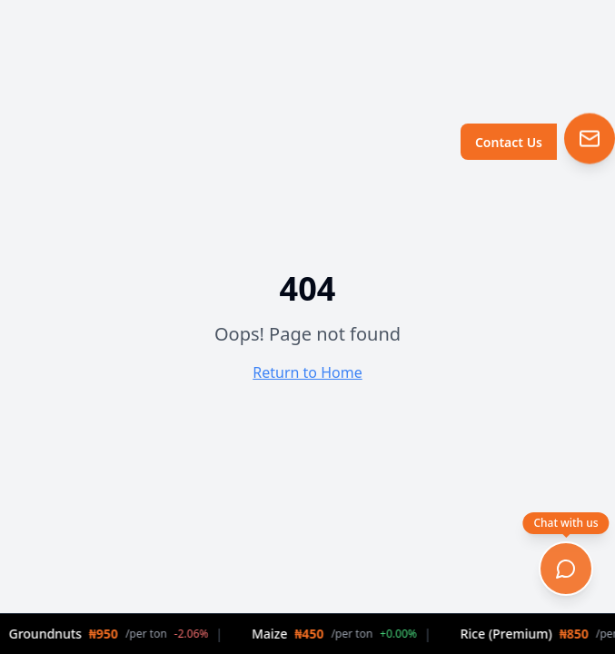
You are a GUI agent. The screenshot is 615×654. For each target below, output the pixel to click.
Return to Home (307, 372)
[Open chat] (566, 568)
